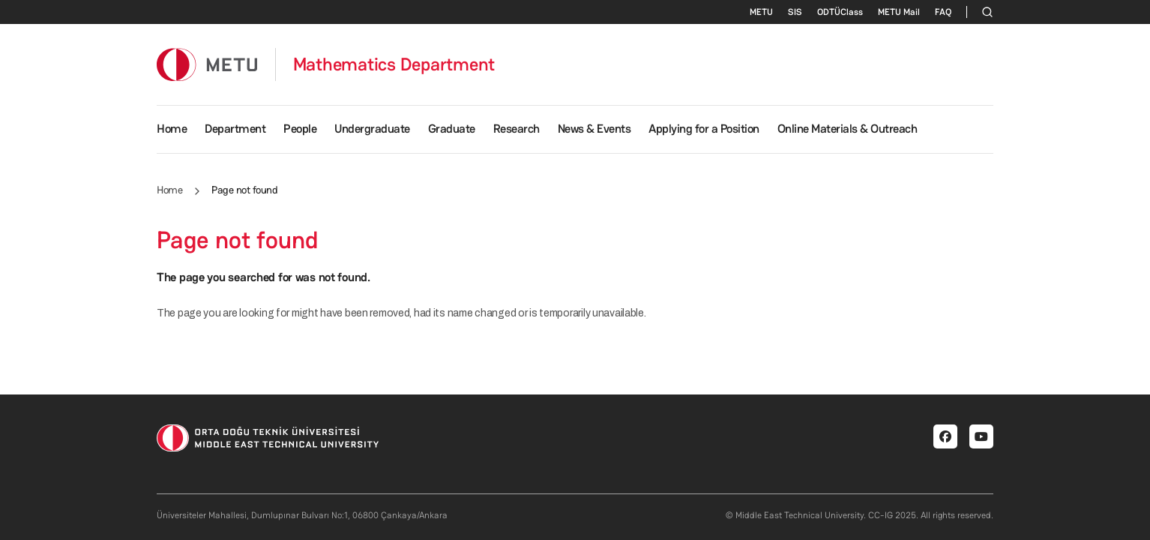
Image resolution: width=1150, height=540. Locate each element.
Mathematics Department (394, 65)
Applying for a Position (703, 128)
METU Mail (899, 12)
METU (761, 12)
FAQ (943, 12)
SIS (795, 12)
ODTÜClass (840, 12)
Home (172, 128)
